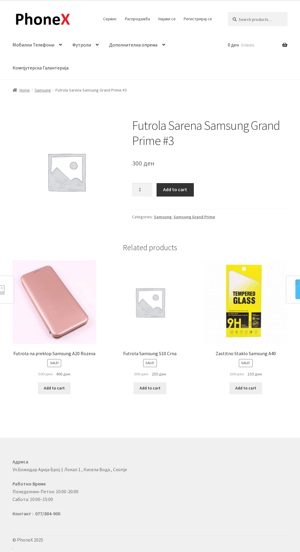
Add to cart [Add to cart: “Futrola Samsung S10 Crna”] (150, 388)
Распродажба (137, 18)
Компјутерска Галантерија (41, 68)
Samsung (43, 90)
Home (24, 90)
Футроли (81, 45)
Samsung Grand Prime (194, 216)
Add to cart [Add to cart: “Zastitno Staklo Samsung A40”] (245, 388)
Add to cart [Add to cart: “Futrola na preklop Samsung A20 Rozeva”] (54, 388)
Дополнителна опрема (133, 45)
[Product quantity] (142, 190)
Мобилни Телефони (33, 45)
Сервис (110, 18)
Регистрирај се (198, 18)
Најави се (167, 18)
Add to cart (175, 189)
